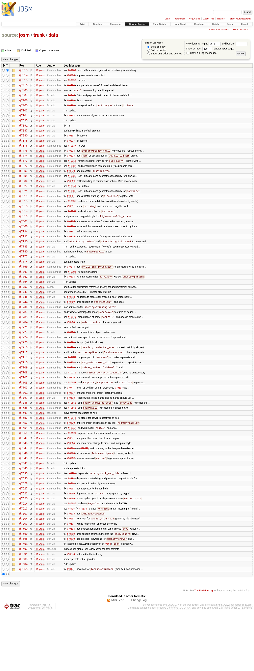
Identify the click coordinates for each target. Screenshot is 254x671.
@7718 (23, 380)
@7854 (23, 189)
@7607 (23, 567)
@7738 (23, 335)
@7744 (23, 330)
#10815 (71, 290)
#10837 (71, 143)
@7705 (23, 420)
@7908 (23, 93)
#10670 (71, 465)
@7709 (23, 403)
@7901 (23, 121)
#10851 (72, 172)
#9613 (71, 532)
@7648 (23, 487)
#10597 (71, 572)
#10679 (72, 346)
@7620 (23, 549)
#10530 (71, 544)
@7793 (23, 256)
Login (167, 18)
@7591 (23, 612)
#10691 (71, 374)
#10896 (71, 104)
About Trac (208, 18)
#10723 (71, 397)
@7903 (23, 116)
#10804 (72, 296)
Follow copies (156, 50)
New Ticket (180, 24)
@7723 (23, 375)
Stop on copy (156, 46)
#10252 (72, 471)
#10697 (119, 425)
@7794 (23, 251)
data (53, 35)
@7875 (23, 161)
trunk (39, 35)
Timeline (97, 24)
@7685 (23, 448)
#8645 (71, 98)
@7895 (23, 127)
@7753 (23, 313)
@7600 (23, 583)
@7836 (23, 194)
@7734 (23, 352)
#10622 (84, 493)
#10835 (72, 70)
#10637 (71, 538)
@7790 (23, 262)
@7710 (23, 397)
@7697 (23, 437)
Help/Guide (194, 18)
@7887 (23, 138)
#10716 (71, 403)
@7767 (23, 296)
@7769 (23, 290)
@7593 (23, 606)
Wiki (82, 24)
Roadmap (199, 24)
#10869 (71, 194)
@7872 (23, 178)
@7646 (23, 499)
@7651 (23, 471)
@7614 (23, 555)
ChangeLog (139, 659)
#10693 (71, 436)
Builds (215, 24)
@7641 (23, 510)
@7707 (23, 414)
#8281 (72, 521)
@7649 (23, 482)
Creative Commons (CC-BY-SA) (174, 667)
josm (24, 35)
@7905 (23, 110)
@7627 (23, 538)
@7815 (23, 223)
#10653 (72, 420)
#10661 (71, 493)
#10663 (71, 499)
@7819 (23, 211)
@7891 (23, 132)
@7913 (23, 82)
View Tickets (159, 24)
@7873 (23, 172)
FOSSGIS (171, 664)
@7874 (23, 166)
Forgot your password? (240, 18)
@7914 (23, 76)
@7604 (23, 572)
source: (10, 35)
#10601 (71, 577)
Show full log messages (201, 52)
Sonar (230, 24)
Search (244, 24)
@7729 (23, 358)
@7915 (23, 71)
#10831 (71, 222)
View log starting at (204, 43)
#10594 (71, 583)
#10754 (71, 363)
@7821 (23, 206)
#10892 (71, 121)
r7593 (108, 600)
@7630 (23, 527)
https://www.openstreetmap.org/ (234, 664)
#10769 (71, 330)
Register (221, 18)
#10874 (71, 161)
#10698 (71, 324)
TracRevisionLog (203, 650)
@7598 (23, 595)
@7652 (23, 465)
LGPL (240, 667)
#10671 (72, 459)
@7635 (23, 521)
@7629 (23, 533)
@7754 (23, 307)
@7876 (23, 155)
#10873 (71, 166)
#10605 (71, 566)
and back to (235, 43)
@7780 (23, 273)
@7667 (23, 454)
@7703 (23, 425)
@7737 (23, 341)
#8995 (71, 561)
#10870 (71, 183)
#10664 (71, 487)
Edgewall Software (41, 667)
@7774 (23, 285)
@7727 (23, 363)
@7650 (23, 476)
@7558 (23, 628)
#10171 (71, 628)
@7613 (23, 561)
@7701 (23, 431)
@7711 (23, 392)
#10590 (71, 595)
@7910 (23, 87)
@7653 (23, 459)
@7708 (23, 409)
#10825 (71, 239)
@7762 (23, 302)
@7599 (23, 589)
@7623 (23, 544)
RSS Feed (117, 659)
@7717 (23, 386)
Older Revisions (240, 29)
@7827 (23, 200)
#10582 (71, 589)
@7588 (23, 617)
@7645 (23, 504)
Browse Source (137, 24)
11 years (40, 70)
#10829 (71, 245)
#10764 (71, 352)
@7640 (23, 516)
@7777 (23, 279)
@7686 (23, 442)
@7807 (23, 240)
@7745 (23, 324)
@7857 (23, 183)
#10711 (71, 425)
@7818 (23, 217)
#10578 (71, 611)
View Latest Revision (219, 29)
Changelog (115, 24)
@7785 (23, 268)
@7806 (23, 245)
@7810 (23, 234)
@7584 (23, 623)
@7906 (23, 104)
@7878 (23, 149)
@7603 (23, 578)
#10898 (71, 76)
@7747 (23, 318)
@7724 (23, 369)
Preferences (179, 18)
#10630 (72, 555)
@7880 (23, 144)
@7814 (23, 228)
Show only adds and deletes (164, 53)
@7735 (23, 347)
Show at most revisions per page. (210, 48)
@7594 (23, 600)
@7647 (23, 493)
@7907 (23, 99)
